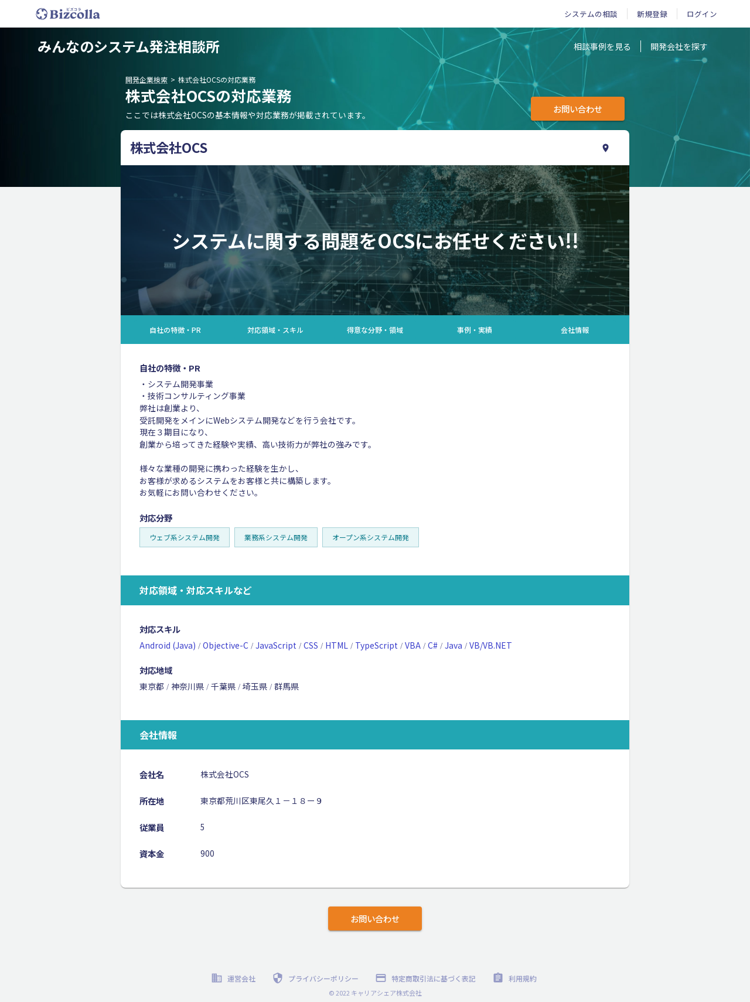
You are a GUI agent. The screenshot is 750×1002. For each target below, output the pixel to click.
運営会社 (234, 978)
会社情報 (575, 329)
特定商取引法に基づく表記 (426, 978)
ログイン (702, 13)
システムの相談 (591, 13)
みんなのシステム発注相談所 (129, 46)
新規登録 (652, 13)
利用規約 (515, 978)
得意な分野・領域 (375, 329)
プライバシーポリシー (316, 978)
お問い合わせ (578, 109)
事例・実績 (475, 329)
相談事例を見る (602, 46)
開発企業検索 (146, 79)
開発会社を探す (679, 46)
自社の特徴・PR (175, 329)
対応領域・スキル (275, 329)
